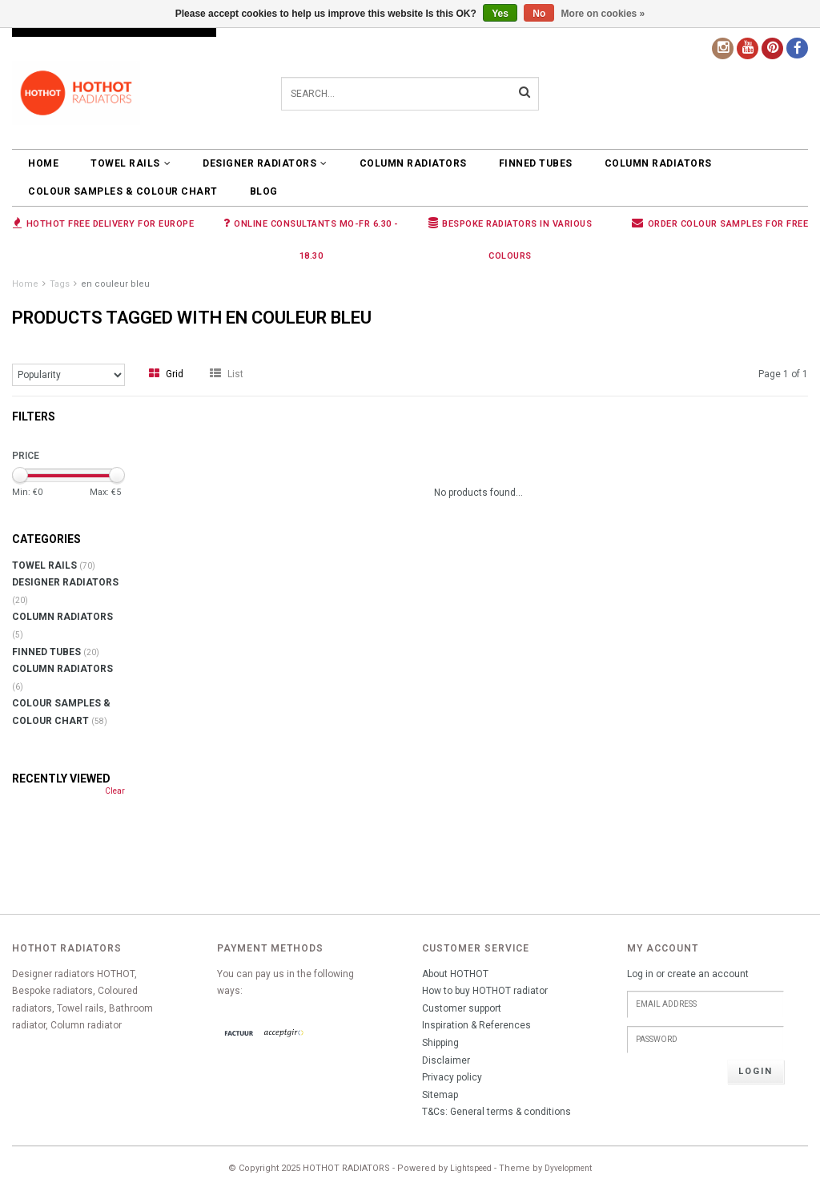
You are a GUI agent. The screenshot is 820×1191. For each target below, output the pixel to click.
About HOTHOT (455, 974)
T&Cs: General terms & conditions (496, 1111)
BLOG (264, 191)
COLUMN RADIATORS (413, 163)
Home (43, 163)
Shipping (440, 1042)
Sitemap (440, 1094)
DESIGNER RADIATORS (265, 163)
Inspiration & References (476, 1025)
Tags (60, 284)
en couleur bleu (115, 284)
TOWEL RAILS (130, 163)
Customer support (461, 1008)
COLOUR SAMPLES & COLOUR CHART (123, 191)
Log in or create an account (688, 974)
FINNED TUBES (536, 163)
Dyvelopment (568, 1168)
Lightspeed (471, 1168)
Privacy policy (452, 1077)
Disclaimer (446, 1060)
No (539, 13)
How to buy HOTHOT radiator (485, 990)
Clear (115, 791)
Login (755, 1071)
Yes (500, 13)
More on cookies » (603, 13)
